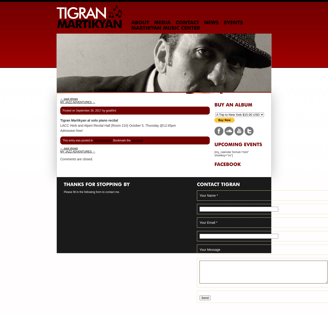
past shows (69, 99)
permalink (137, 140)
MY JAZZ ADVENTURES (77, 102)
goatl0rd (111, 110)
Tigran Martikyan (89, 16)
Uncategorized (103, 140)
